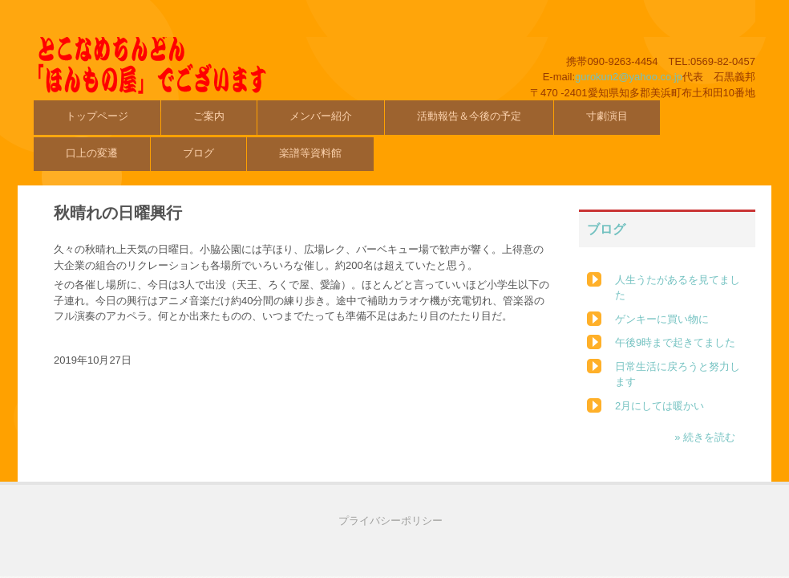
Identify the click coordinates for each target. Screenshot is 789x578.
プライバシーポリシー (390, 521)
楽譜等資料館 (310, 153)
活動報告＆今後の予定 (469, 116)
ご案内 (209, 116)
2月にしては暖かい (659, 406)
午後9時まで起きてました (675, 342)
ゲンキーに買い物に (662, 319)
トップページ (97, 116)
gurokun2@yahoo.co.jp (628, 77)
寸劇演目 (607, 116)
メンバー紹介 (320, 116)
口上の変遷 (92, 153)
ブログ (198, 153)
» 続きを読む (704, 437)
